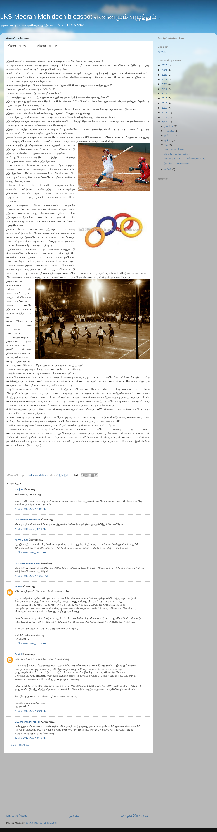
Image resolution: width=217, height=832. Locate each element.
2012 (165, 122)
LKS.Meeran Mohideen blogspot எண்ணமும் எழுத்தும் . (80, 16)
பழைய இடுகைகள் (135, 815)
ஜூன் (168, 140)
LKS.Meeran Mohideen (28, 519)
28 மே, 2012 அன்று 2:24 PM (30, 711)
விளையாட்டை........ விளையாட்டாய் (185, 158)
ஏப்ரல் (168, 169)
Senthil (19, 586)
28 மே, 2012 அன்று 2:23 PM (30, 643)
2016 (165, 103)
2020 (165, 84)
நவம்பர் (169, 126)
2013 (165, 117)
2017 (165, 98)
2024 (165, 70)
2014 (165, 112)
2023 (165, 74)
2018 (165, 93)
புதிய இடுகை (16, 815)
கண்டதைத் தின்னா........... (178, 149)
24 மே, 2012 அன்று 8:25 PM (30, 552)
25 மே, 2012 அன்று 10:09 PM (31, 576)
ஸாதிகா (19, 489)
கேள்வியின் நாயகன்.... (177, 153)
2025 (165, 65)
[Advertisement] (78, 783)
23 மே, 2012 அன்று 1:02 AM (30, 509)
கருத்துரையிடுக (20, 744)
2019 (165, 89)
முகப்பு (74, 815)
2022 (165, 79)
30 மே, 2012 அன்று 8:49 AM (30, 737)
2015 (165, 107)
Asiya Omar (21, 539)
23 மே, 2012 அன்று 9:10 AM (30, 529)
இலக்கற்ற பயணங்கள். (177, 163)
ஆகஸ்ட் (169, 130)
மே (166, 145)
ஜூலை (169, 135)
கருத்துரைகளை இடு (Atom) (41, 822)
